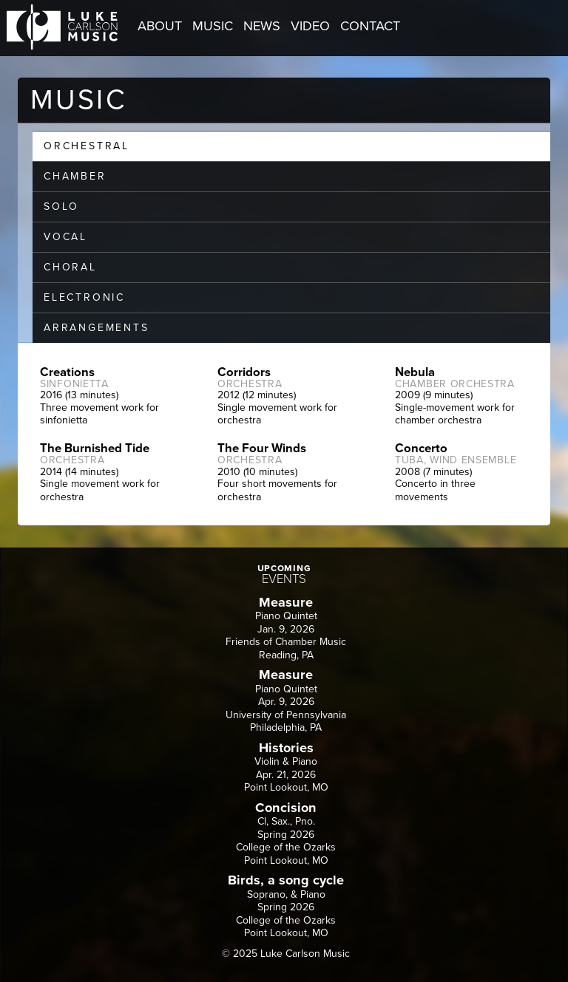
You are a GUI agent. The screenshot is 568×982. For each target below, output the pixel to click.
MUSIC (212, 26)
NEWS (261, 26)
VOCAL (65, 237)
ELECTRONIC (84, 297)
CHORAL (70, 267)
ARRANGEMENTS (96, 327)
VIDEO (310, 26)
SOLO (61, 206)
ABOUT (160, 26)
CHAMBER (75, 176)
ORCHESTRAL (86, 146)
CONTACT (370, 26)
